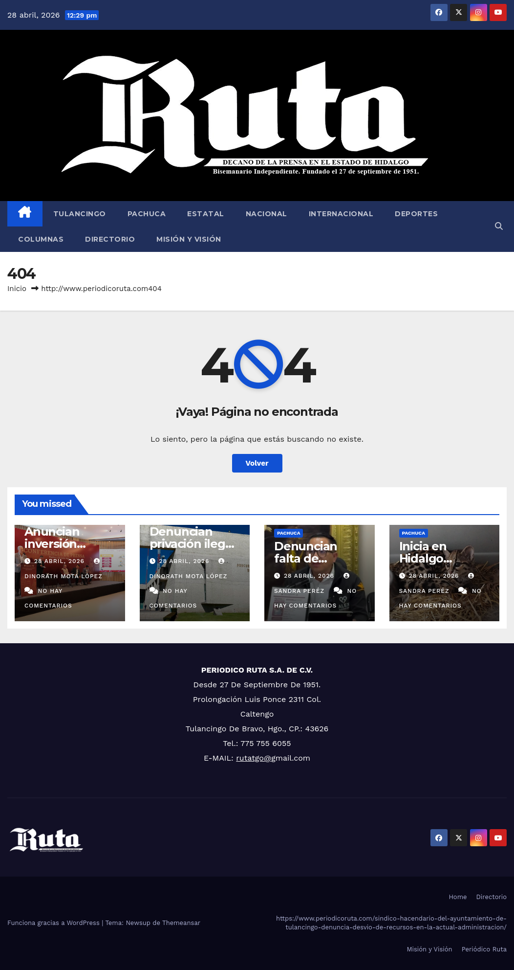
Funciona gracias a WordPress (54, 922)
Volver (257, 463)
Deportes (416, 213)
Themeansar (181, 922)
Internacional (341, 213)
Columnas (41, 239)
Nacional (266, 213)
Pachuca (147, 213)
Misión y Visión (188, 239)
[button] (499, 226)
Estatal (205, 213)
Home (458, 897)
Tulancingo (79, 213)
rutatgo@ (253, 758)
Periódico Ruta (484, 949)
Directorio (110, 239)
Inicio (16, 288)
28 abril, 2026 (60, 561)
